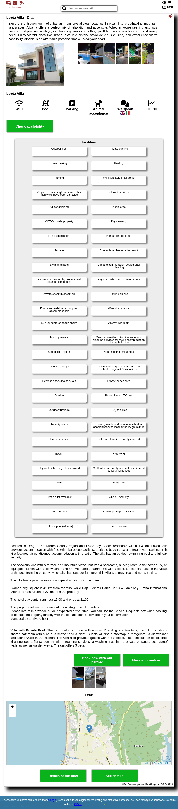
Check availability (30, 126)
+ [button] (12, 707)
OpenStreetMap (162, 763)
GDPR (78, 804)
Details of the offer (63, 776)
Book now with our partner (97, 660)
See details (114, 776)
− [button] (12, 713)
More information (146, 660)
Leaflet (145, 763)
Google (52, 800)
